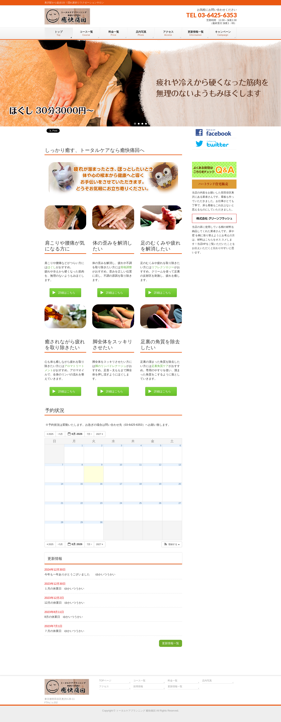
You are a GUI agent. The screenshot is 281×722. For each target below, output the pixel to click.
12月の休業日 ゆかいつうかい (65, 602)
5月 (60, 434)
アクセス (104, 686)
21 (62, 503)
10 (121, 464)
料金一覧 (172, 680)
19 (160, 484)
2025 (50, 434)
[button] (172, 544)
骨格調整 (126, 267)
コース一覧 (139, 680)
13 (179, 464)
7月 (89, 434)
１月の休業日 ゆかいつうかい (64, 588)
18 (140, 484)
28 (62, 522)
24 (121, 503)
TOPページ (105, 680)
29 (81, 522)
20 (179, 484)
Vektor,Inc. (160, 715)
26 (160, 503)
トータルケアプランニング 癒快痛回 (136, 710)
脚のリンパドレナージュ (110, 366)
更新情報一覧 (170, 643)
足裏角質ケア (160, 366)
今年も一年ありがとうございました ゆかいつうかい (80, 574)
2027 (100, 434)
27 (179, 503)
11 (140, 464)
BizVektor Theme (140, 715)
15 (81, 484)
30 (101, 522)
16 (101, 484)
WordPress (122, 715)
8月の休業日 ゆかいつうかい (64, 616)
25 (140, 503)
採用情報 (138, 686)
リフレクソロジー (163, 267)
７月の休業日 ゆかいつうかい (64, 631)
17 (121, 484)
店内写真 (207, 680)
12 (160, 464)
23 (101, 503)
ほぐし (51, 267)
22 (81, 503)
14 (62, 484)
